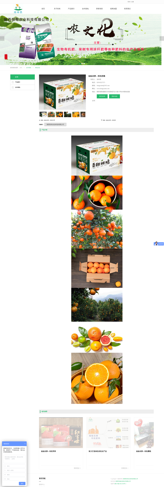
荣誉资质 (99, 9)
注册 (132, 1)
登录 (129, 1)
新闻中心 (42, 484)
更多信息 (114, 96)
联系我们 (127, 9)
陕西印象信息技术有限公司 (123, 481)
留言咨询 (102, 96)
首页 (43, 9)
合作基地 (85, 9)
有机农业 (37, 67)
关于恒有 (57, 9)
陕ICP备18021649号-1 (120, 483)
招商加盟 (113, 9)
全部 (16, 77)
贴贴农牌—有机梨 (111, 120)
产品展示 (71, 9)
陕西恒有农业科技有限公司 (55, 124)
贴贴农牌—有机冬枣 (49, 120)
